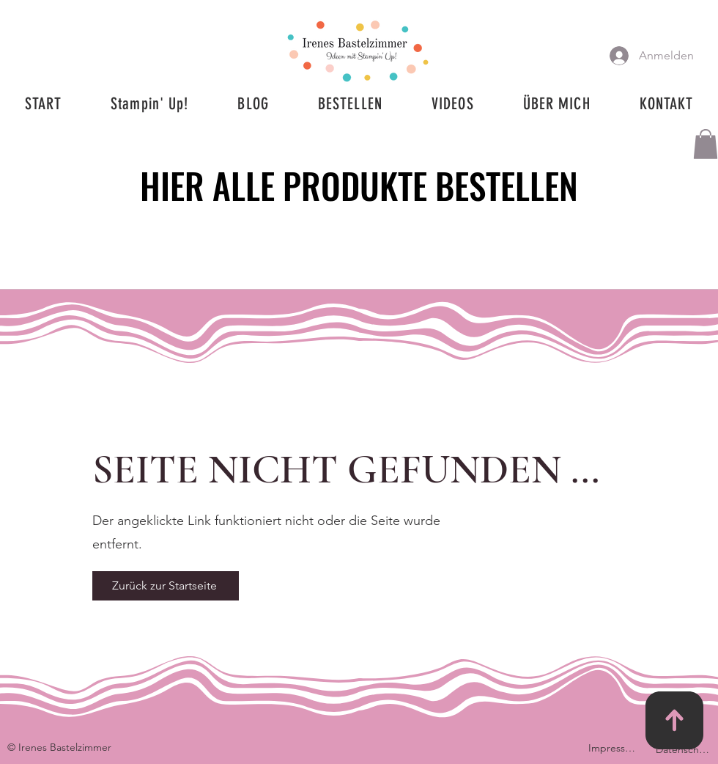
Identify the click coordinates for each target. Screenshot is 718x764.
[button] (705, 144)
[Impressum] (615, 748)
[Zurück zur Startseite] (165, 585)
